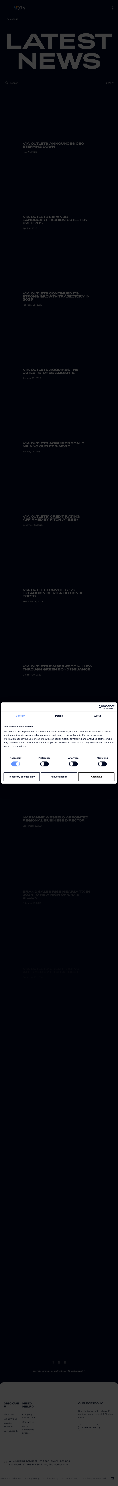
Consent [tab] (20, 715)
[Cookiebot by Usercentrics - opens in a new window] (101, 707)
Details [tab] (59, 715)
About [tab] (97, 715)
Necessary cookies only (22, 776)
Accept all (96, 776)
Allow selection (59, 776)
